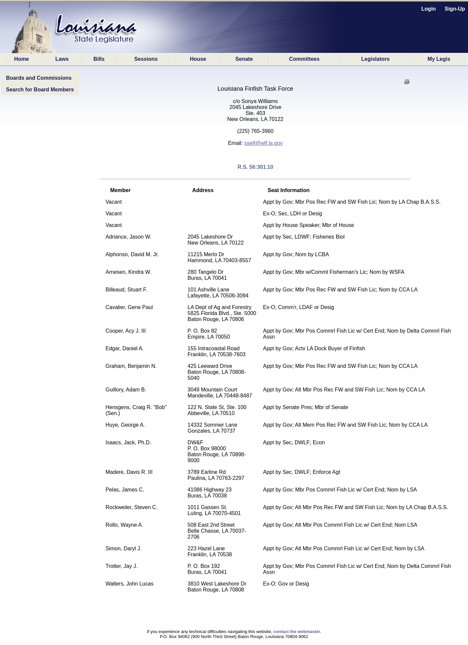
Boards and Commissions (38, 78)
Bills (99, 59)
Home (21, 59)
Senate (244, 59)
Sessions (146, 59)
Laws (62, 59)
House (198, 59)
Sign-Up (455, 9)
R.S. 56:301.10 (255, 167)
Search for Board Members (40, 89)
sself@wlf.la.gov (263, 143)
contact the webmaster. (297, 631)
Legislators (375, 59)
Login (428, 9)
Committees (304, 59)
